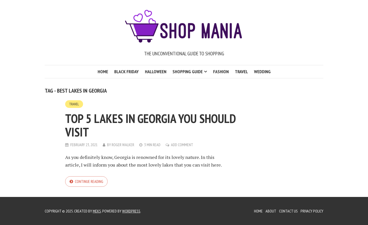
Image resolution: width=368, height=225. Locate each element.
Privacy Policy (312, 211)
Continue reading (89, 181)
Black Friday (126, 71)
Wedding (262, 71)
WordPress (131, 211)
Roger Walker (123, 144)
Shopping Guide (187, 71)
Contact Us (288, 211)
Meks (97, 211)
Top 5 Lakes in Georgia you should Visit (150, 125)
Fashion (221, 71)
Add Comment (182, 144)
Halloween (155, 71)
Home (103, 71)
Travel (241, 71)
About (271, 211)
